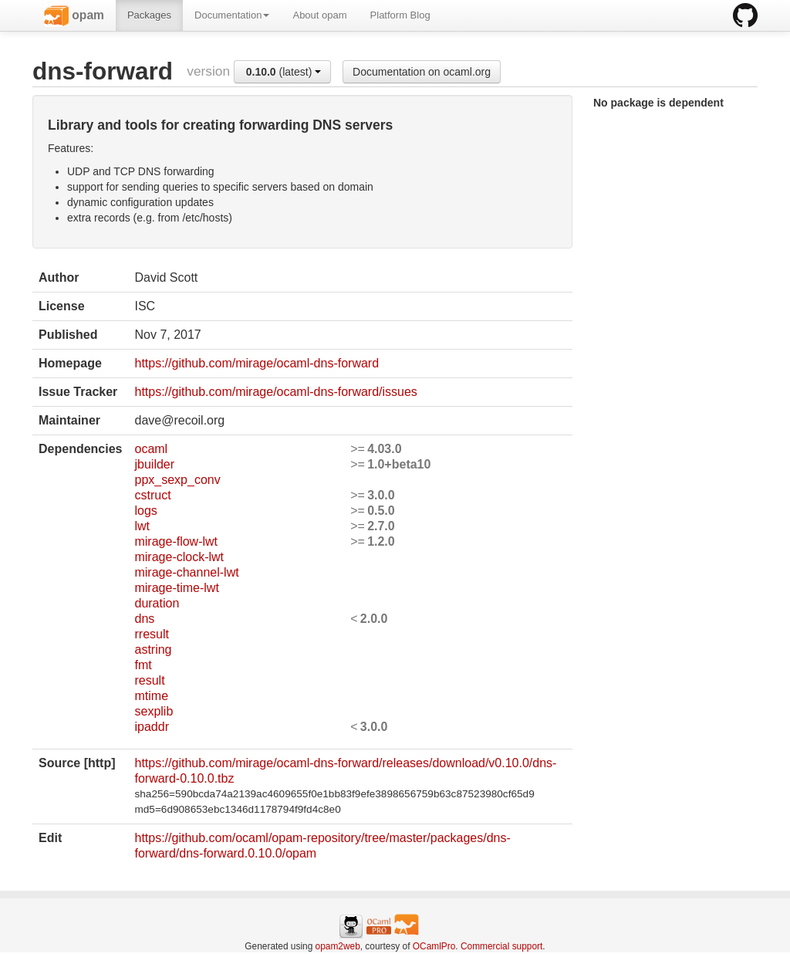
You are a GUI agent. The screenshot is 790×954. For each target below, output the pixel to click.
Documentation (231, 15)
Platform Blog (400, 15)
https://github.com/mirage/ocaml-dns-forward (256, 363)
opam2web (338, 946)
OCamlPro (434, 946)
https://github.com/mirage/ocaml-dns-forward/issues (275, 391)
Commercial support (501, 946)
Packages (149, 15)
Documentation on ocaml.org (422, 72)
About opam (319, 15)
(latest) (284, 72)
